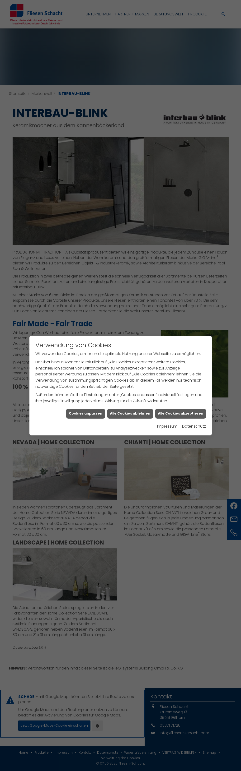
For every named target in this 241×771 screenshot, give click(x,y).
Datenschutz (194, 414)
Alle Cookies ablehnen (130, 401)
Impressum (167, 414)
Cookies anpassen (85, 401)
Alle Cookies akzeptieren (180, 401)
